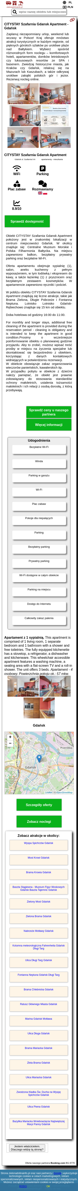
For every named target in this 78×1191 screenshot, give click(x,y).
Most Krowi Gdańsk (38, 857)
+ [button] (10, 737)
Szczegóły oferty (39, 805)
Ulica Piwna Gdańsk (38, 1106)
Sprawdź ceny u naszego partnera (48, 412)
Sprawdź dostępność (27, 221)
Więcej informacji (48, 425)
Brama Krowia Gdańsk (38, 872)
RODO (23, 1186)
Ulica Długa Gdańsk (38, 1033)
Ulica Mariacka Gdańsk (38, 1077)
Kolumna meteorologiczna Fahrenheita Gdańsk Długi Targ (38, 947)
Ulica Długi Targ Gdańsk (38, 960)
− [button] (10, 744)
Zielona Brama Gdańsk (38, 916)
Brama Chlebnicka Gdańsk (38, 989)
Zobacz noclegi (39, 821)
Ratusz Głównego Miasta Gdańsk (38, 1004)
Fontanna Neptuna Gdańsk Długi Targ (38, 974)
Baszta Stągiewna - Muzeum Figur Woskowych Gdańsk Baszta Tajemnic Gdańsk (38, 888)
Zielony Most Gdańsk (38, 901)
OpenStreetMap (64, 792)
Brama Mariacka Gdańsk (38, 1048)
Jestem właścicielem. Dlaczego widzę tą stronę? (27, 1148)
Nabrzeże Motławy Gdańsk (38, 930)
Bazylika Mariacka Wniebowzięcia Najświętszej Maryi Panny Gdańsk (38, 1123)
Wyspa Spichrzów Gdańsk (38, 843)
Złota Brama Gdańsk (38, 1062)
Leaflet (48, 792)
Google (57, 1173)
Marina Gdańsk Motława (38, 1018)
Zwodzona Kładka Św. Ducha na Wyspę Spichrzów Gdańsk (38, 1093)
